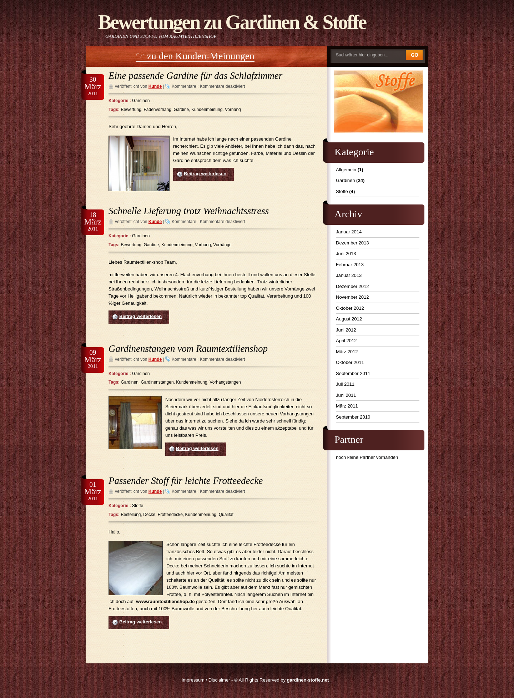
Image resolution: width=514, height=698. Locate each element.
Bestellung (131, 514)
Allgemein (346, 169)
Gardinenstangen (157, 382)
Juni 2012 (346, 330)
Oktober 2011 (350, 362)
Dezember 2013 (352, 243)
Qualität (226, 514)
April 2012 (346, 340)
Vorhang (233, 109)
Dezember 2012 (352, 286)
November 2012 (352, 297)
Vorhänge (222, 244)
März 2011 (347, 406)
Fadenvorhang (157, 109)
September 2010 (353, 417)
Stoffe (137, 505)
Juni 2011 (346, 395)
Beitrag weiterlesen (205, 173)
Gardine (181, 109)
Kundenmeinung (206, 109)
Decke (149, 514)
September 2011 (353, 373)
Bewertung (131, 109)
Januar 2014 (349, 231)
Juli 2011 (345, 384)
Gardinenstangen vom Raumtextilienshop (188, 348)
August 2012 (349, 319)
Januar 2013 (349, 275)
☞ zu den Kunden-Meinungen (195, 55)
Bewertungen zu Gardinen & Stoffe (232, 22)
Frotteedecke (170, 514)
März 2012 (347, 351)
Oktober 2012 (350, 308)
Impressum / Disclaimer (206, 680)
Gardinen (141, 100)
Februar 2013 (350, 264)
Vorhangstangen (225, 382)
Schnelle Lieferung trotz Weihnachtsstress (189, 211)
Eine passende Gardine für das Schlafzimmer (195, 75)
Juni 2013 (346, 253)
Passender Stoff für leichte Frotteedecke (186, 480)
